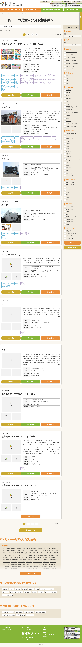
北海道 (6, 546)
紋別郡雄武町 (6, 566)
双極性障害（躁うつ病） (47, 589)
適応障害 (41, 592)
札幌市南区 (41, 548)
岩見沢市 (49, 550)
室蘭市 (32, 550)
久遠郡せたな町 (44, 557)
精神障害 (24, 589)
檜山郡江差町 (20, 557)
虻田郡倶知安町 (7, 559)
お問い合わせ (46, 1)
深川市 (51, 553)
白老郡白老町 (29, 566)
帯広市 (40, 550)
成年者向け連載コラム (27, 632)
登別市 (5, 555)
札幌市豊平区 (34, 548)
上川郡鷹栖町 (44, 559)
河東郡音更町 (31, 568)
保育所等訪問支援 (29, 612)
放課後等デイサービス (8, 612)
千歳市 (39, 553)
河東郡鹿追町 (46, 568)
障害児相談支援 (21, 615)
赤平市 (22, 553)
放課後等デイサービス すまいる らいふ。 (22, 485)
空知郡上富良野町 (37, 562)
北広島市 (18, 555)
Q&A (44, 627)
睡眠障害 (34, 592)
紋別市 (26, 553)
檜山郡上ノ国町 (28, 557)
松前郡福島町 (39, 555)
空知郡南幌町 (37, 559)
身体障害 (11, 589)
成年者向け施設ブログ (27, 637)
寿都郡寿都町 (52, 557)
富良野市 (56, 553)
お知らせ (45, 629)
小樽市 (24, 550)
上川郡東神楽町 (52, 559)
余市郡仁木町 (22, 559)
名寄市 (30, 553)
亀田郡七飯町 (47, 555)
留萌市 (57, 550)
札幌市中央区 (6, 548)
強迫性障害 (27, 592)
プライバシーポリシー (48, 634)
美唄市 (10, 553)
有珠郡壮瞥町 (21, 566)
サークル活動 (30, 615)
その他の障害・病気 (8, 595)
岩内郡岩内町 (15, 559)
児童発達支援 (19, 612)
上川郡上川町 (14, 562)
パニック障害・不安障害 (16, 592)
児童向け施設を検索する (11, 13)
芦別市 (14, 553)
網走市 (53, 550)
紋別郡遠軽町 (37, 564)
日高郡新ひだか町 (22, 568)
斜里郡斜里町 (21, 564)
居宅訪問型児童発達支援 (9, 615)
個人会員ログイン (78, 1)
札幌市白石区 (26, 548)
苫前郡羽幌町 (53, 562)
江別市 (18, 553)
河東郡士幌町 (38, 568)
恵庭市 (9, 555)
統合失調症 (5, 592)
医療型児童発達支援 (40, 612)
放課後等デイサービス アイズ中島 (18, 436)
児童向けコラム (26, 627)
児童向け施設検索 (6, 627)
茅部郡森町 (6, 557)
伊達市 (13, 555)
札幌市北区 (13, 548)
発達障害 (5, 589)
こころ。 (5, 159)
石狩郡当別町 (32, 555)
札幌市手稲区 (6, 550)
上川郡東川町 (21, 562)
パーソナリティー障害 (50, 592)
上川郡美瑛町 (29, 562)
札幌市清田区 (14, 550)
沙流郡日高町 (44, 566)
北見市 (44, 550)
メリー (4, 304)
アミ (3, 350)
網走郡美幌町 (6, 564)
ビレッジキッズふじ (10, 254)
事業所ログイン (67, 1)
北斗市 (26, 555)
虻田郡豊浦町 (14, 566)
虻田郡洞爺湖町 (37, 566)
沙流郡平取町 (52, 566)
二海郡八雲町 (13, 557)
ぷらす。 (5, 205)
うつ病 (37, 589)
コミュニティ (56, 1)
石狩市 (22, 555)
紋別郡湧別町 (44, 564)
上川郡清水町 (53, 568)
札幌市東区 (20, 548)
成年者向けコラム (26, 629)
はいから (5, 107)
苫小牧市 (5, 553)
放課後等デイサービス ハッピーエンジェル (22, 44)
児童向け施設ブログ (27, 634)
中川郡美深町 (46, 562)
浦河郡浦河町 (14, 568)
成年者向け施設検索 (6, 629)
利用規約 (45, 637)
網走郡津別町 (14, 564)
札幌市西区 (47, 548)
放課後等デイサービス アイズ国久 (18, 394)
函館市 (19, 550)
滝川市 (43, 553)
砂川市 (47, 553)
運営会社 (45, 632)
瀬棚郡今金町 (36, 557)
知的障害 (18, 589)
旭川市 (28, 550)
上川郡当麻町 (6, 562)
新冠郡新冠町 (6, 568)
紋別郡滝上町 (52, 564)
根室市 (34, 553)
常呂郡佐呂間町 (29, 564)
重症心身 (31, 589)
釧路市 (36, 550)
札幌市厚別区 (54, 548)
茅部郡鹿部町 (54, 555)
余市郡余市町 (30, 559)
